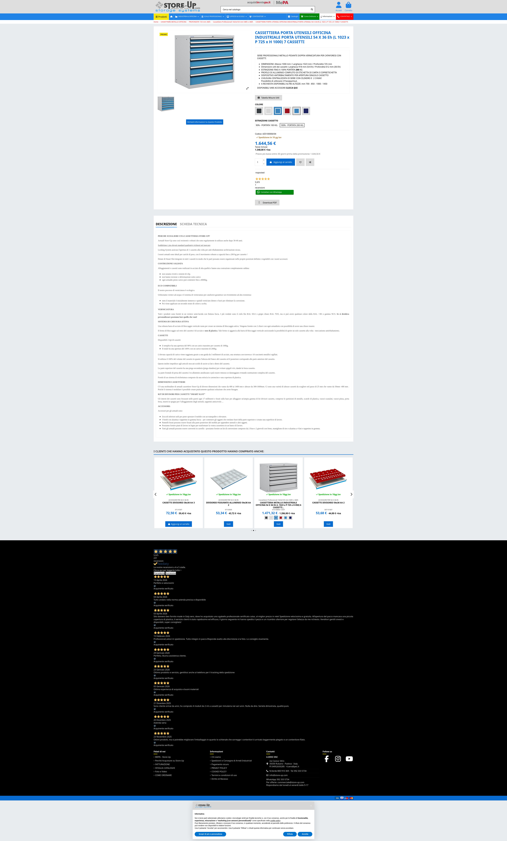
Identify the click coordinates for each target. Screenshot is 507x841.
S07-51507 (328, 509)
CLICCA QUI (291, 87)
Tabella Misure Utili (268, 97)
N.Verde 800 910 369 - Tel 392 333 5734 (287, 771)
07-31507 (178, 509)
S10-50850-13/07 (278, 509)
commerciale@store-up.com (291, 782)
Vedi (229, 524)
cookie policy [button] (275, 821)
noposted (259, 172)
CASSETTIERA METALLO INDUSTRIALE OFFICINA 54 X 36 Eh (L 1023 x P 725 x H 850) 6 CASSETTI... (278, 505)
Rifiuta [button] (290, 834)
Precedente (159, 573)
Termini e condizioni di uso (224, 775)
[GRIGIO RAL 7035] (271, 518)
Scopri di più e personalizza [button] (210, 834)
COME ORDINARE (163, 775)
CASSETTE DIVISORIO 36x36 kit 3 (178, 502)
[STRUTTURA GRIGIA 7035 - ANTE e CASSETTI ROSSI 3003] (281, 518)
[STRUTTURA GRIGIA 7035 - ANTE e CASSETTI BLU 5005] (290, 518)
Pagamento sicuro (220, 764)
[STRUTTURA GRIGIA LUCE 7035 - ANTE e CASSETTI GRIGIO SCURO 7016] (266, 518)
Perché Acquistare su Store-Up (169, 760)
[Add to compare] (310, 162)
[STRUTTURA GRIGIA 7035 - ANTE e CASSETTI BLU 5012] (286, 518)
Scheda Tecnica (193, 224)
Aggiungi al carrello (280, 162)
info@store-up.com (278, 775)
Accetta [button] (305, 834)
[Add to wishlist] (300, 162)
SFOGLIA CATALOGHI (165, 768)
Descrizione (166, 224)
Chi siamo (216, 757)
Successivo (171, 573)
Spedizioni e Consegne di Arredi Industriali (231, 760)
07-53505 (228, 509)
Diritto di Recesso (219, 779)
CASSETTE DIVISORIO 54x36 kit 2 (328, 502)
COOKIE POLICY (218, 771)
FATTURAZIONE (162, 764)
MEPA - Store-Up (163, 757)
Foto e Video (161, 771)
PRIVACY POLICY (219, 768)
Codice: (258, 133)
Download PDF (267, 202)
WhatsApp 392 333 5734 (277, 779)
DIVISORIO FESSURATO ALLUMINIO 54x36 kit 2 (228, 503)
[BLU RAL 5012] (276, 518)
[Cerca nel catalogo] (312, 9)
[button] (187, 16)
